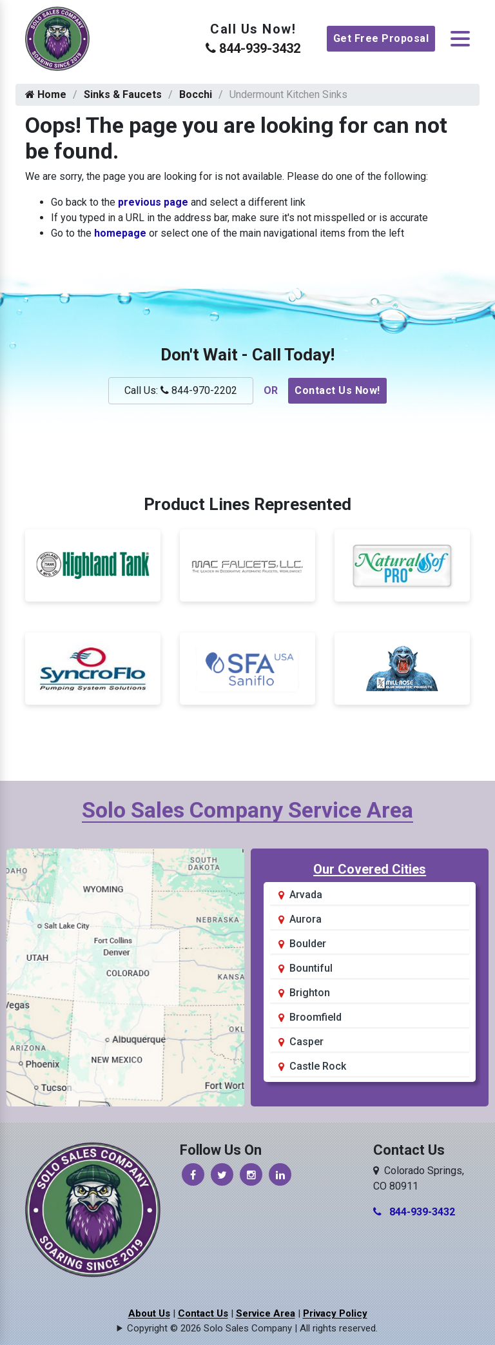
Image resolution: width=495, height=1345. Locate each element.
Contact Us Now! (337, 390)
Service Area (265, 1313)
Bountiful (311, 968)
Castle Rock (317, 1066)
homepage (120, 233)
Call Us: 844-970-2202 (180, 390)
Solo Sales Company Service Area (247, 810)
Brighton (309, 993)
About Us (149, 1313)
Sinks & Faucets (123, 94)
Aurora (305, 919)
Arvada (305, 894)
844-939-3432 (253, 48)
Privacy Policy (335, 1313)
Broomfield (315, 1017)
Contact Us (203, 1313)
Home (45, 94)
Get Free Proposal (381, 38)
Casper (306, 1042)
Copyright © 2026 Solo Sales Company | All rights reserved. (252, 1328)
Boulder (307, 944)
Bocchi (195, 94)
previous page (153, 202)
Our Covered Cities (369, 869)
